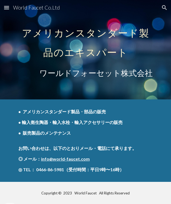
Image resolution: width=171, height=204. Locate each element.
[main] (85, 49)
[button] (6, 7)
